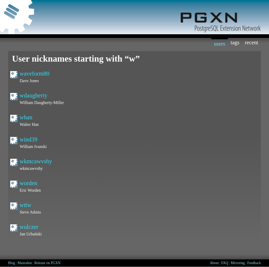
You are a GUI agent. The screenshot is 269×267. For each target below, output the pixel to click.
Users (219, 44)
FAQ (224, 263)
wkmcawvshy (36, 161)
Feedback (254, 263)
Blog (11, 263)
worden (28, 183)
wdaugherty (34, 95)
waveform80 (34, 73)
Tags (235, 42)
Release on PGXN (47, 263)
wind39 (28, 139)
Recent (251, 42)
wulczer (29, 227)
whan (26, 117)
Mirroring (238, 263)
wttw (26, 205)
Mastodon (25, 263)
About (214, 263)
